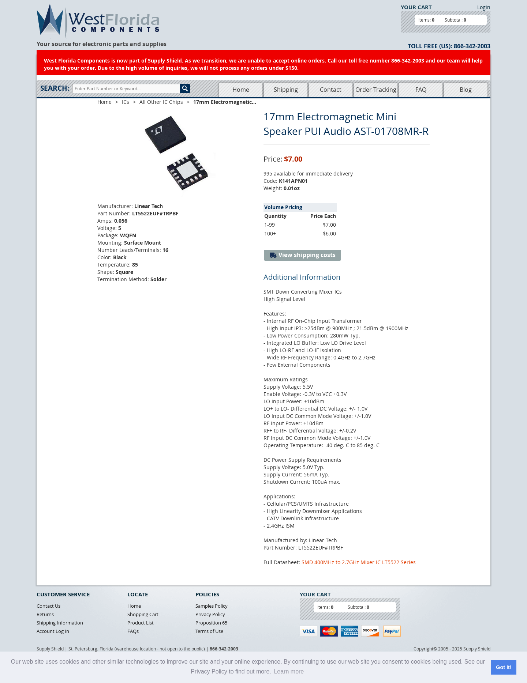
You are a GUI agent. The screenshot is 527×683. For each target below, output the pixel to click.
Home (240, 90)
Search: (54, 88)
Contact (330, 90)
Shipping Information (60, 622)
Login (483, 7)
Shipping (286, 90)
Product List (140, 622)
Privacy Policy (210, 614)
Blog (466, 90)
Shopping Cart (142, 614)
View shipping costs (302, 255)
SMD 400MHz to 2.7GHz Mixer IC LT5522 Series (359, 562)
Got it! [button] (503, 667)
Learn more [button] (289, 671)
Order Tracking (375, 90)
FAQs (133, 631)
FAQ (420, 90)
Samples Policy (211, 606)
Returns (45, 614)
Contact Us (48, 606)
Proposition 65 (211, 622)
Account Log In (53, 631)
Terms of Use (209, 631)
